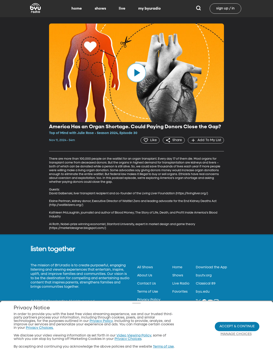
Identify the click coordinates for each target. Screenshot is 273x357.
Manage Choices (236, 334)
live (122, 8)
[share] (174, 140)
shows (100, 8)
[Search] (198, 8)
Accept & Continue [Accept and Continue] (237, 326)
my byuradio (149, 8)
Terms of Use (147, 292)
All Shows (145, 267)
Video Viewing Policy (133, 335)
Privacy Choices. (40, 328)
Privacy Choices (128, 339)
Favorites (179, 292)
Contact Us (146, 283)
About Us (144, 275)
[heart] (150, 140)
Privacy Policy (148, 300)
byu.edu (203, 292)
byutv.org (204, 275)
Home (177, 267)
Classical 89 (205, 283)
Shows (177, 275)
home (76, 8)
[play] (136, 72)
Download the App (211, 267)
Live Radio (180, 283)
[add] (206, 140)
